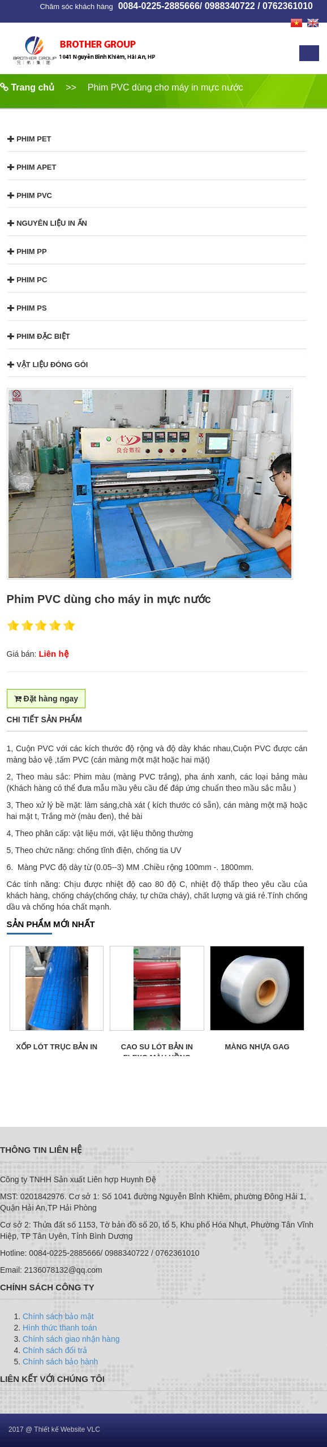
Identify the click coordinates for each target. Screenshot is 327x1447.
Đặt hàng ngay (46, 698)
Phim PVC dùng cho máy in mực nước (165, 87)
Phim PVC (29, 195)
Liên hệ (53, 653)
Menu (309, 53)
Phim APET (32, 167)
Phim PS (27, 308)
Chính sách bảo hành (60, 1361)
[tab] (157, 139)
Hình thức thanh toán (60, 1327)
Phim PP (27, 251)
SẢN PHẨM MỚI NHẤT (51, 924)
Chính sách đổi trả (55, 1350)
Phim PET (29, 139)
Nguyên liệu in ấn (47, 223)
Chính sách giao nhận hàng (71, 1338)
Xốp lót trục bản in (56, 1047)
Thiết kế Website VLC (67, 1429)
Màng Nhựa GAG (257, 1047)
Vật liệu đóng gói (47, 364)
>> (71, 87)
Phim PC (27, 279)
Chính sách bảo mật (58, 1316)
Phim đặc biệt (38, 336)
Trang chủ (27, 87)
